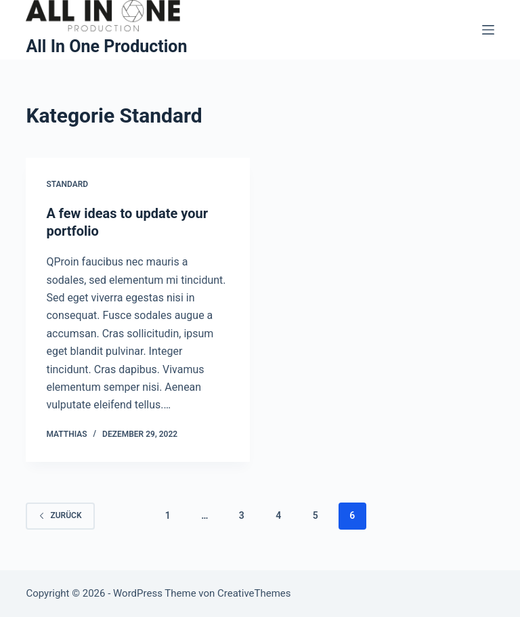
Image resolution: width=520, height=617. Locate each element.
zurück (60, 515)
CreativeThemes (254, 593)
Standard (67, 184)
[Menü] (488, 30)
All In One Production (106, 46)
